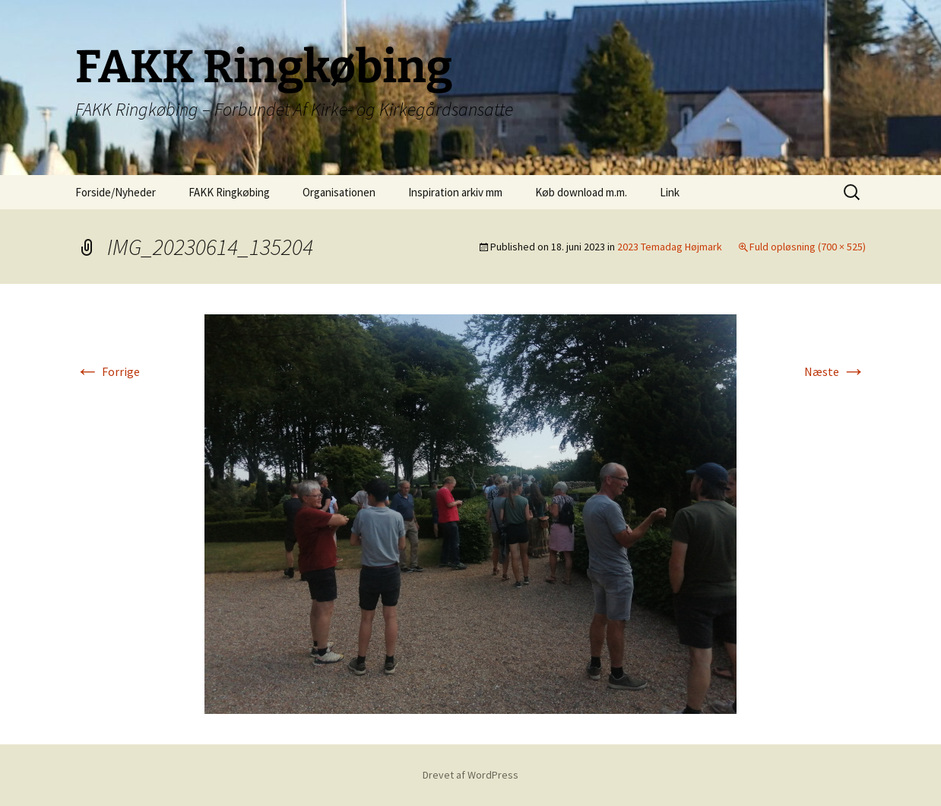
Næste (835, 371)
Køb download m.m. (581, 192)
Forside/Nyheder (115, 192)
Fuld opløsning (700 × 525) (807, 246)
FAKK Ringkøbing (229, 192)
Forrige (107, 371)
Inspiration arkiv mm (455, 192)
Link (670, 192)
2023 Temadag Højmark (669, 246)
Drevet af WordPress (470, 775)
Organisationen (339, 192)
